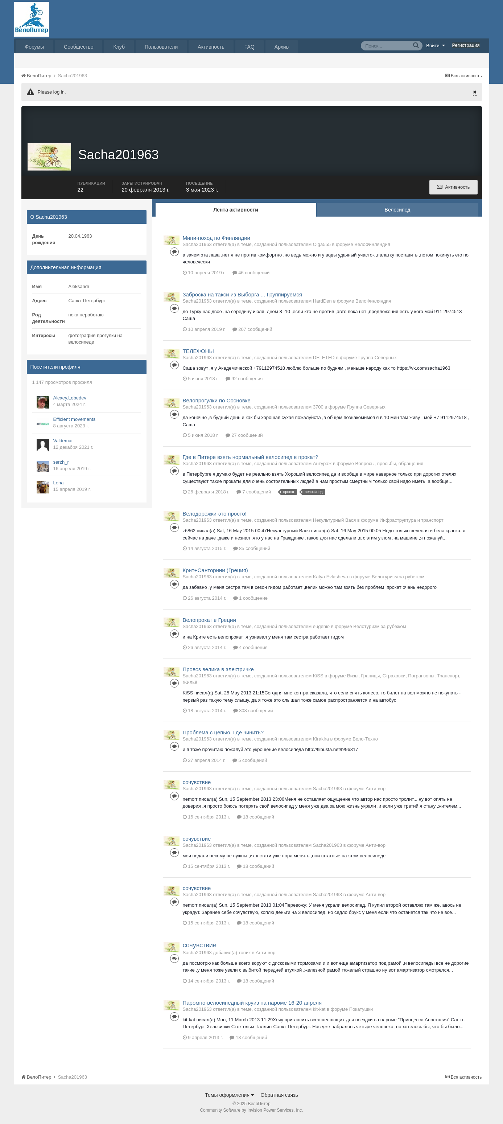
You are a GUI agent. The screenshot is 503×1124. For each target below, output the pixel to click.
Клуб (119, 47)
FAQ (249, 47)
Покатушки (361, 1012)
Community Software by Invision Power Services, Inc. (251, 1113)
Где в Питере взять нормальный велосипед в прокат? (250, 461)
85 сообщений (252, 552)
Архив (282, 47)
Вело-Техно (365, 742)
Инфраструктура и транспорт (412, 523)
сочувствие (197, 785)
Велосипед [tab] (398, 213)
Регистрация (466, 45)
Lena (58, 486)
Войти (435, 45)
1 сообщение (250, 601)
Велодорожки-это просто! (215, 517)
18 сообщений (255, 820)
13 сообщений (248, 1040)
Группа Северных (377, 361)
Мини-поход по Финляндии (216, 241)
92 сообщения (244, 382)
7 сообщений (253, 495)
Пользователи (161, 47)
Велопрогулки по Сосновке (217, 404)
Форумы (34, 47)
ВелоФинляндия (372, 247)
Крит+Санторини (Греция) (215, 574)
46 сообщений (251, 276)
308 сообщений (253, 714)
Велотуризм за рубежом (398, 580)
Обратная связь (279, 1098)
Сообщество (78, 47)
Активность (211, 47)
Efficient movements (74, 422)
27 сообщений (244, 439)
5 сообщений (249, 763)
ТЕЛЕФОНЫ (198, 354)
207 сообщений (252, 332)
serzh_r (61, 465)
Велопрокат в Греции (209, 623)
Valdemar (63, 444)
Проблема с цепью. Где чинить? (223, 736)
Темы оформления (229, 1098)
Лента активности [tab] (235, 213)
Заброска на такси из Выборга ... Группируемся (242, 298)
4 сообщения (250, 651)
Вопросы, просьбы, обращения (389, 467)
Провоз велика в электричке (218, 673)
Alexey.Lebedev (70, 401)
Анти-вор (376, 792)
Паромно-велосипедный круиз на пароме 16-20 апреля (252, 1006)
